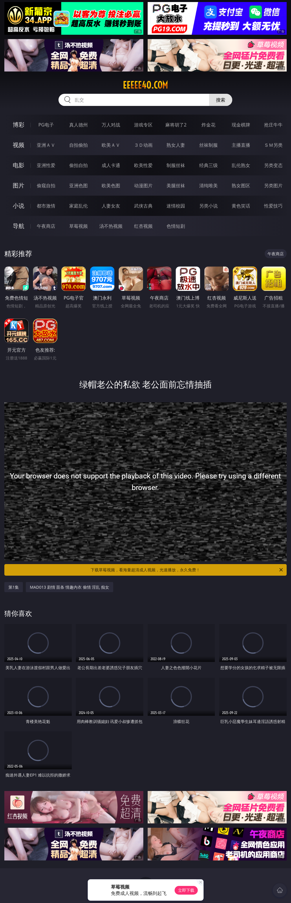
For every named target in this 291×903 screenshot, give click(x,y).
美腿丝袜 (175, 185)
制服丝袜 (175, 165)
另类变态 (273, 165)
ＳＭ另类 (273, 145)
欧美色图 (111, 185)
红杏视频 (143, 226)
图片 (18, 185)
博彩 (18, 125)
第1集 (13, 587)
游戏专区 (143, 125)
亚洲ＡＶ (46, 145)
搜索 (220, 100)
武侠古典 (143, 206)
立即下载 (186, 890)
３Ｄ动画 (143, 145)
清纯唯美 (208, 185)
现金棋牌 (241, 125)
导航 (18, 226)
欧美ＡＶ (111, 145)
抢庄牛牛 (273, 125)
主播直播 (241, 145)
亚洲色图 (78, 185)
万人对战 (111, 125)
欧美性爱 (143, 165)
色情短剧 (175, 226)
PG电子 (46, 125)
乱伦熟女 (241, 165)
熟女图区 (241, 185)
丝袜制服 (208, 145)
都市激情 (46, 206)
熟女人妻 (175, 145)
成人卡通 (111, 165)
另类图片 (273, 185)
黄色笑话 (241, 206)
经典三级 (208, 165)
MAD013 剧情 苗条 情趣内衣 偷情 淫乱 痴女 (69, 587)
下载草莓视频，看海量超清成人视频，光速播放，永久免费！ (187, 569)
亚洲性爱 (46, 165)
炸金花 (208, 125)
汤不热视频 (110, 226)
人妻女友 (111, 206)
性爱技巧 (273, 206)
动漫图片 (143, 185)
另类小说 (208, 206)
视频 (18, 145)
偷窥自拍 (46, 185)
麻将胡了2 (175, 125)
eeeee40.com (145, 85)
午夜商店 (46, 226)
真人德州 (78, 125)
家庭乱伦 (78, 206)
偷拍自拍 (78, 165)
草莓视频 (78, 226)
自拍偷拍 (78, 145)
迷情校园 (175, 206)
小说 (18, 206)
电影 (18, 165)
